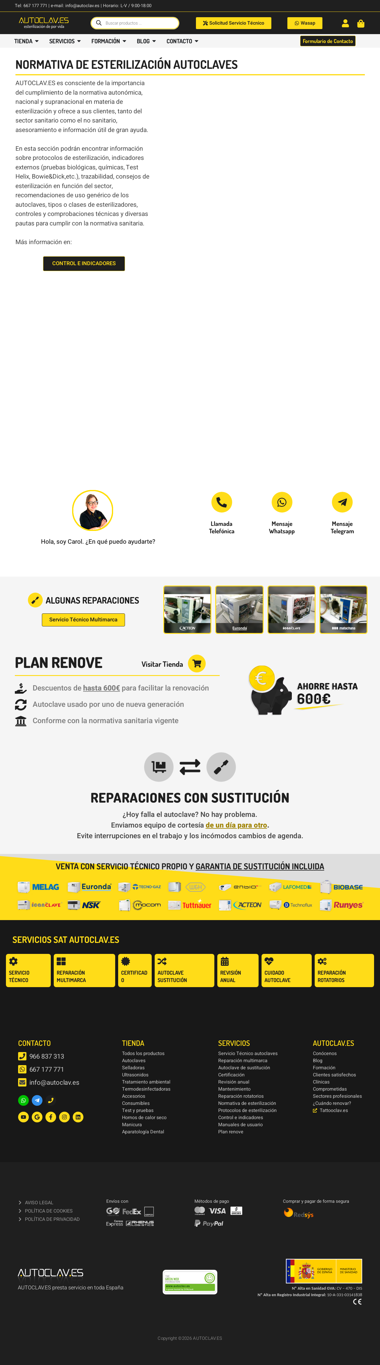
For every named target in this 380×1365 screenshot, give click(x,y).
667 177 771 (46, 1069)
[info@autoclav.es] (22, 1082)
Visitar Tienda (162, 664)
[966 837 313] (22, 1056)
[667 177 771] (22, 1069)
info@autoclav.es (54, 1082)
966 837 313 (46, 1056)
